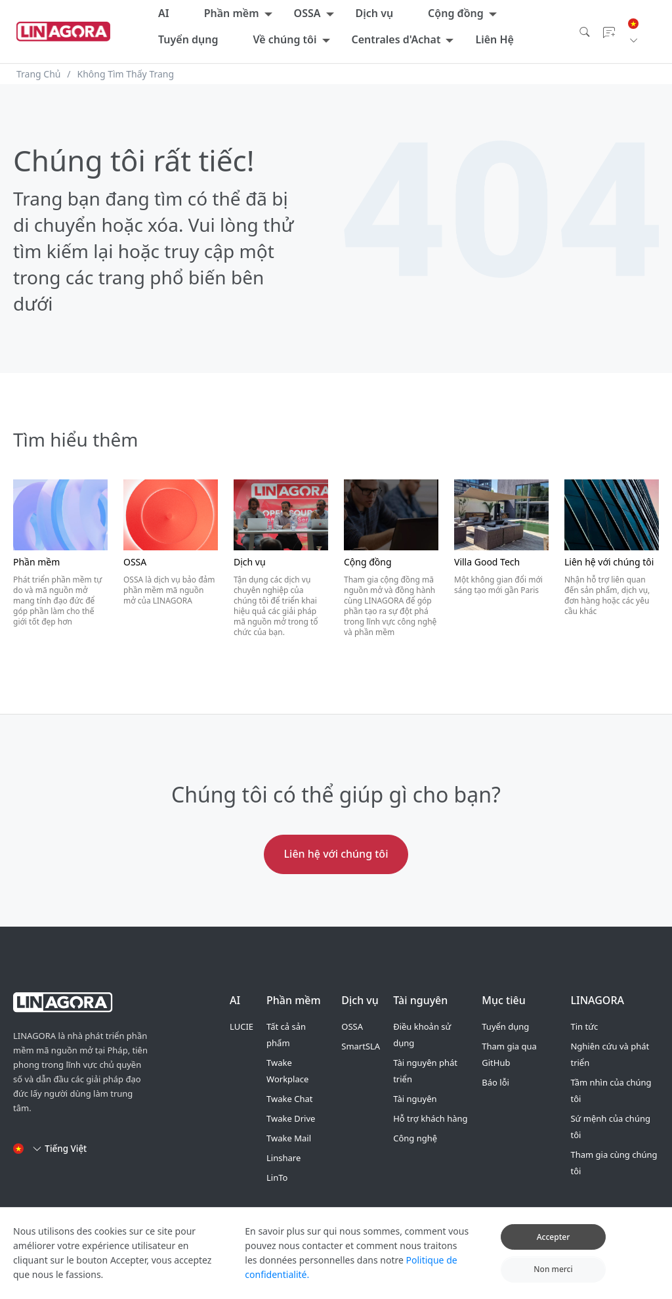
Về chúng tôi (284, 39)
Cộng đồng (456, 13)
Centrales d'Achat (396, 39)
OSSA (307, 13)
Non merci (553, 1278)
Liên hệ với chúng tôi (336, 854)
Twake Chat (289, 1099)
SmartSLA (360, 1046)
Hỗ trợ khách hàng (430, 1118)
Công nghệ (415, 1138)
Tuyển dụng (188, 39)
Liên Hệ (494, 39)
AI (163, 13)
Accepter (553, 1246)
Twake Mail (288, 1138)
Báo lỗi (495, 1082)
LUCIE (241, 1026)
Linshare (283, 1158)
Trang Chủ (38, 74)
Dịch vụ (375, 13)
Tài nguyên (414, 1099)
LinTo (276, 1177)
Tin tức (584, 1026)
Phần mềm (231, 13)
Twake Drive (290, 1118)
